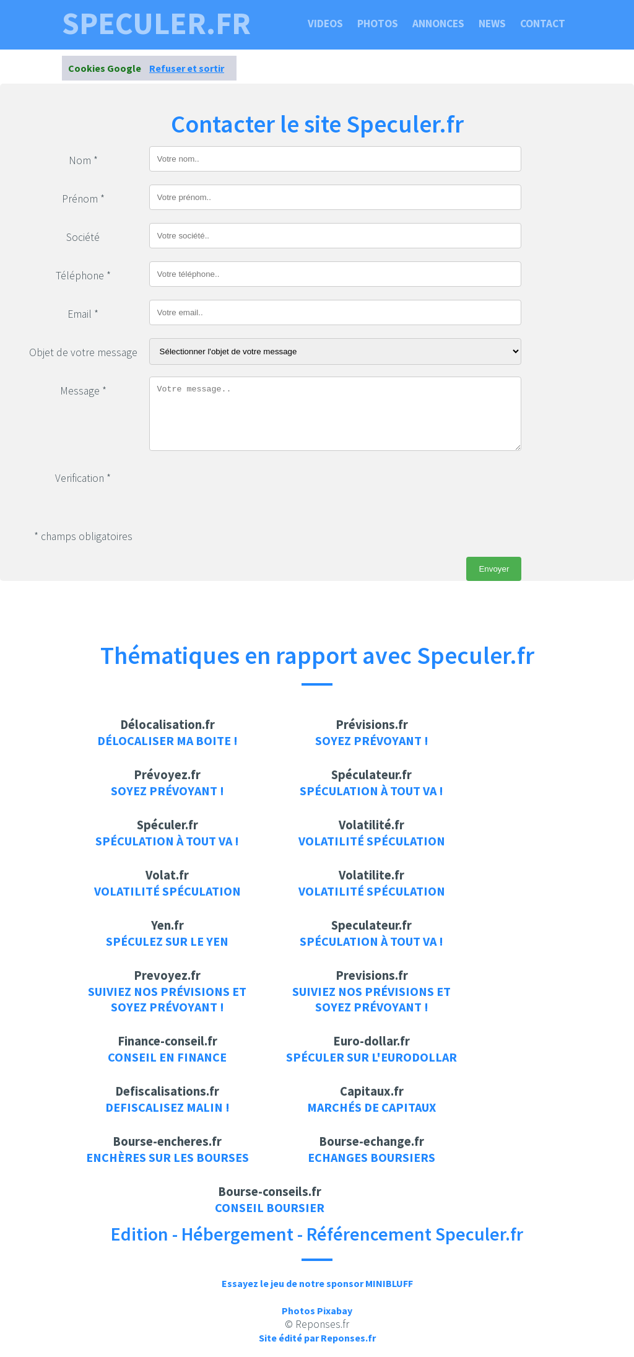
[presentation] (243, 488)
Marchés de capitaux (371, 1107)
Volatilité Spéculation (371, 841)
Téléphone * (83, 275)
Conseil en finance (167, 1057)
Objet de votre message (83, 352)
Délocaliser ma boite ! (167, 740)
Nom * (83, 160)
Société (83, 237)
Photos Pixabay (317, 1310)
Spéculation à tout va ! (371, 790)
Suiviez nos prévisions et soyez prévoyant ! (167, 999)
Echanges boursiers (371, 1157)
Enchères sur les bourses (167, 1157)
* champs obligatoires (83, 536)
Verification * (83, 478)
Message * (83, 391)
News (492, 23)
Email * (82, 314)
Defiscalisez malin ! (167, 1107)
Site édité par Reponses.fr (317, 1338)
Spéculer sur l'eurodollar (371, 1057)
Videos (325, 23)
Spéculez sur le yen (167, 941)
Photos (377, 23)
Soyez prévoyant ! (371, 740)
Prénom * (83, 199)
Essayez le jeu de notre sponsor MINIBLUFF (317, 1283)
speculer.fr (156, 23)
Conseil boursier (269, 1207)
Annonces (438, 23)
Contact (542, 23)
